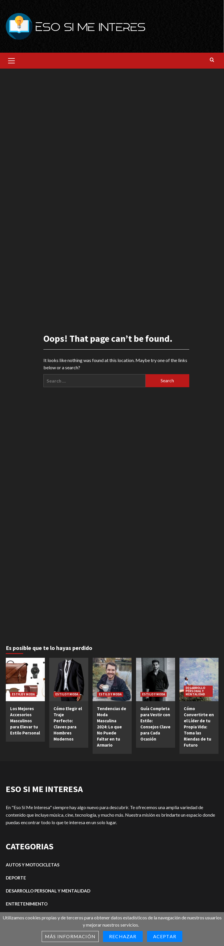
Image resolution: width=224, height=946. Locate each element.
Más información (70, 936)
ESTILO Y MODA (23, 694)
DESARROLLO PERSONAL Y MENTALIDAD (195, 691)
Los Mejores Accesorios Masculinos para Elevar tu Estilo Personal (25, 721)
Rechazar (123, 936)
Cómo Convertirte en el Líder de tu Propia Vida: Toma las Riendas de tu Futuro (199, 727)
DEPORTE (16, 877)
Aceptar (164, 936)
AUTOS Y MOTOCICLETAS (32, 864)
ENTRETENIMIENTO (26, 903)
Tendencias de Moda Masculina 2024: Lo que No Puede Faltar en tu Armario (111, 727)
